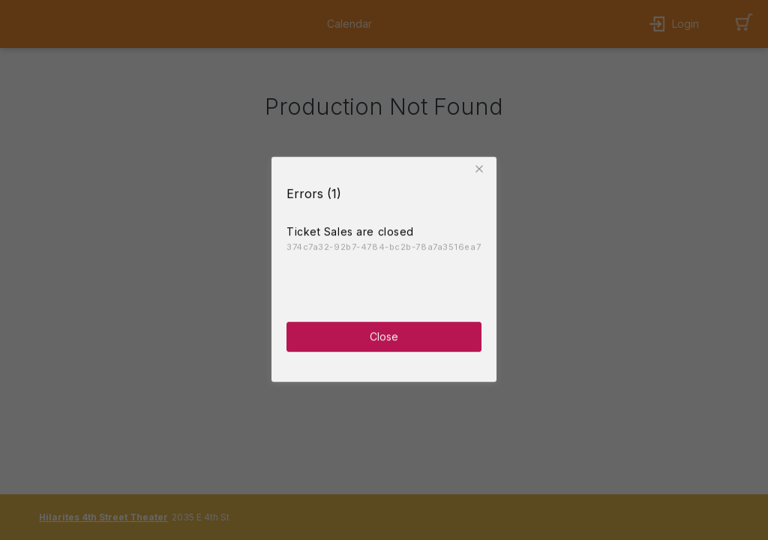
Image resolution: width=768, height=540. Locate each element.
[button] (481, 167)
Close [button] (384, 334)
